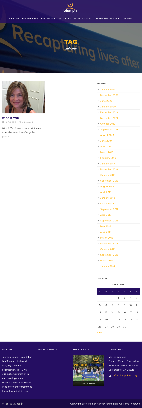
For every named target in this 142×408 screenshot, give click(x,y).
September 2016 (109, 220)
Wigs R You (10, 118)
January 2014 (107, 266)
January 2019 (107, 163)
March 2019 (106, 152)
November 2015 (109, 243)
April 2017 (105, 214)
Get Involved (48, 18)
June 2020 (106, 100)
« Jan (99, 332)
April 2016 (105, 232)
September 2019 (109, 129)
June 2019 (106, 140)
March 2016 (106, 237)
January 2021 (107, 89)
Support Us (65, 18)
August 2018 (107, 186)
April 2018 (105, 192)
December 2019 (109, 112)
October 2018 (107, 175)
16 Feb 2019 (10, 122)
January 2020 (108, 106)
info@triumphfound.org (125, 375)
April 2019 (105, 146)
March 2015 (106, 260)
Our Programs (30, 18)
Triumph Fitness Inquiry (108, 18)
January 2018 (107, 197)
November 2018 (109, 169)
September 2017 (109, 209)
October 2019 (107, 123)
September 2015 (109, 254)
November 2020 (109, 95)
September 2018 (109, 180)
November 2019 (109, 118)
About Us (14, 18)
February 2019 (108, 157)
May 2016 (105, 226)
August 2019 (107, 135)
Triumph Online (82, 18)
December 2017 (109, 203)
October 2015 (107, 249)
